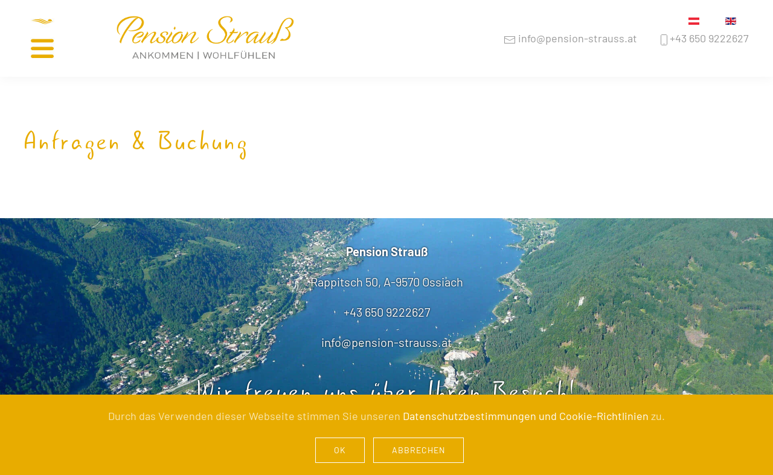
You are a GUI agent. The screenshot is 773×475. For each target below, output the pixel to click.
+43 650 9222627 (703, 38)
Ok (340, 450)
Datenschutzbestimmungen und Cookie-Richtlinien (526, 415)
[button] (57, 38)
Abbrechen (418, 450)
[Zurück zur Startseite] (205, 38)
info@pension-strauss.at (570, 38)
